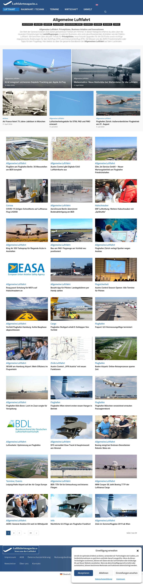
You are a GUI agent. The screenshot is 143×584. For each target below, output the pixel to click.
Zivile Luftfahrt (58, 363)
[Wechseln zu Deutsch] (65, 577)
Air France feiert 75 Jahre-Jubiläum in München (22, 122)
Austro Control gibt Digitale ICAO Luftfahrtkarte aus (68, 168)
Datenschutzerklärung (103, 579)
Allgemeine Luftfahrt (12, 75)
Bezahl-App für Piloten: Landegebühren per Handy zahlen (68, 289)
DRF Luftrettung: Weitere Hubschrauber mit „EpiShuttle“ (111, 210)
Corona (9, 206)
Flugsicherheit (102, 284)
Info (52, 521)
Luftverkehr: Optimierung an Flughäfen (26, 445)
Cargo (116, 24)
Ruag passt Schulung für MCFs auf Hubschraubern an (24, 289)
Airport (47, 24)
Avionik (98, 24)
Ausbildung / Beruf (73, 24)
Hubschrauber (101, 206)
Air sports (27, 24)
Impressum (120, 579)
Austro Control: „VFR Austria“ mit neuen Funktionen (68, 368)
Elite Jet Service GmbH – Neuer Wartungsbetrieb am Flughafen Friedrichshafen (112, 169)
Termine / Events (14, 481)
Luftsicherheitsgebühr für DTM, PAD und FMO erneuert (69, 122)
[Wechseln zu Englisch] (96, 4)
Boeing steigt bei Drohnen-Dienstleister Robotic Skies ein (111, 446)
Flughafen (100, 324)
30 (31, 536)
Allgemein (58, 24)
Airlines (38, 24)
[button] (137, 550)
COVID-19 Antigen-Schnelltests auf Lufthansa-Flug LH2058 (25, 210)
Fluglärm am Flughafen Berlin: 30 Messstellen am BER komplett (24, 168)
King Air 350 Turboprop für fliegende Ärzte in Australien (25, 249)
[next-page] (36, 536)
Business (107, 24)
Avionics (88, 24)
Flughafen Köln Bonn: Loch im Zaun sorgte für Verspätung (25, 407)
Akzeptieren (83, 573)
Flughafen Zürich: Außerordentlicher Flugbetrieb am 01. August (114, 122)
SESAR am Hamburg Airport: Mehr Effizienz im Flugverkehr (24, 368)
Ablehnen (103, 573)
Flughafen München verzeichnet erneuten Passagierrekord (112, 407)
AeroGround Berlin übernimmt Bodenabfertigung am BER (67, 210)
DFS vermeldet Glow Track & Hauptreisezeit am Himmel (66, 446)
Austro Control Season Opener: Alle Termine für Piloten (114, 289)
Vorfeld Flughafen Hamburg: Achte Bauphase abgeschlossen (24, 328)
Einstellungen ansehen (127, 573)
